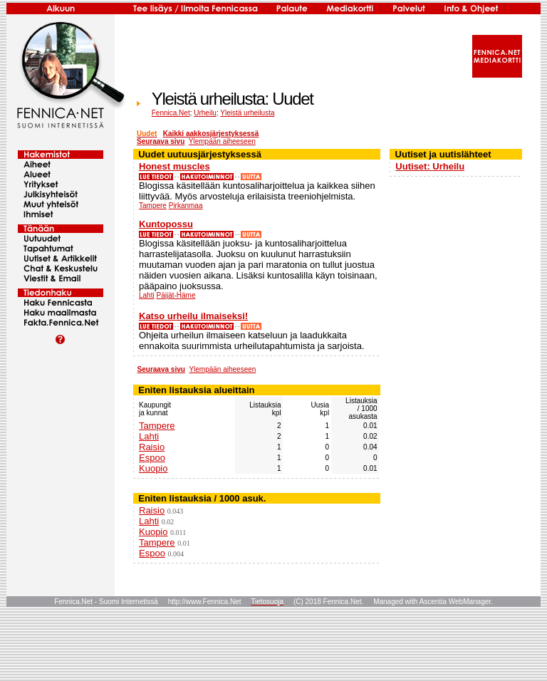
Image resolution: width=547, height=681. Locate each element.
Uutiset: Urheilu (429, 166)
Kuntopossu (166, 224)
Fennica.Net (171, 113)
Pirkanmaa (186, 205)
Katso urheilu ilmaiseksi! (193, 316)
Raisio (152, 447)
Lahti (147, 295)
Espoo (152, 457)
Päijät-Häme (175, 295)
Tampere (153, 205)
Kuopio (153, 468)
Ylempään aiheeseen (222, 141)
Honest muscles (174, 166)
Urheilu (205, 113)
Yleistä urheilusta (247, 113)
